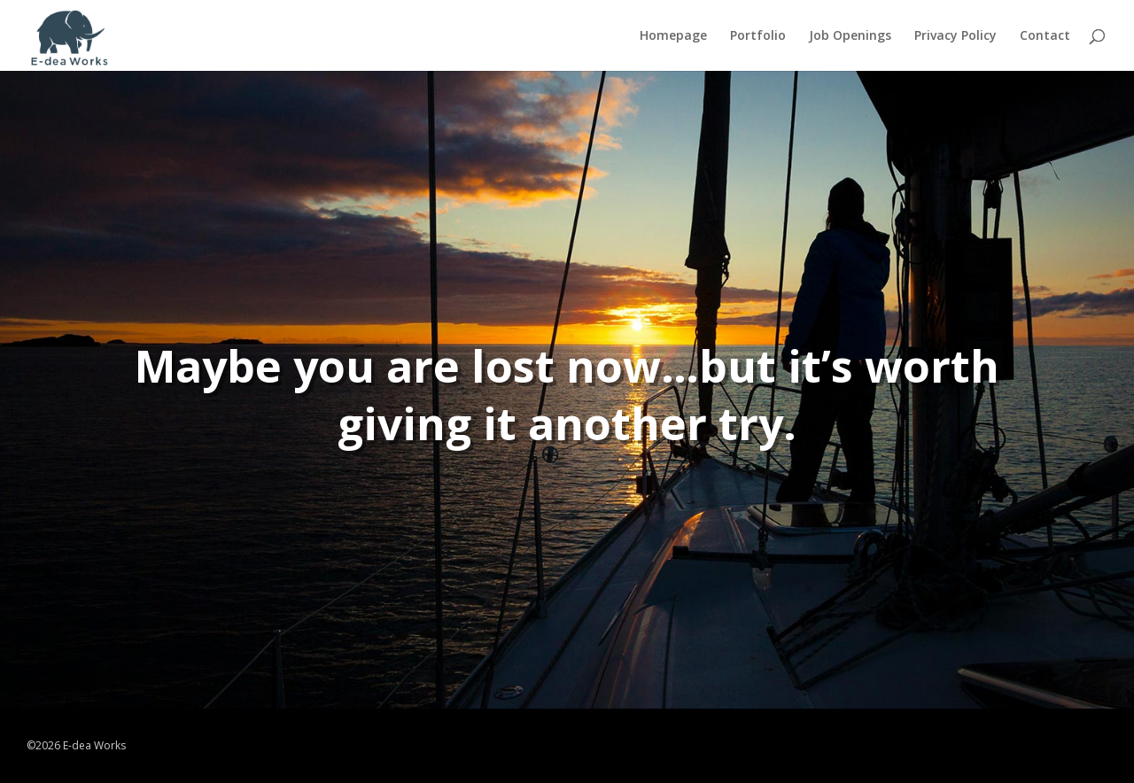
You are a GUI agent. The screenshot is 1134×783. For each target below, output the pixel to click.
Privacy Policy (955, 36)
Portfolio (758, 36)
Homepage (673, 36)
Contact (1045, 36)
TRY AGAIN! (593, 512)
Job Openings (850, 36)
